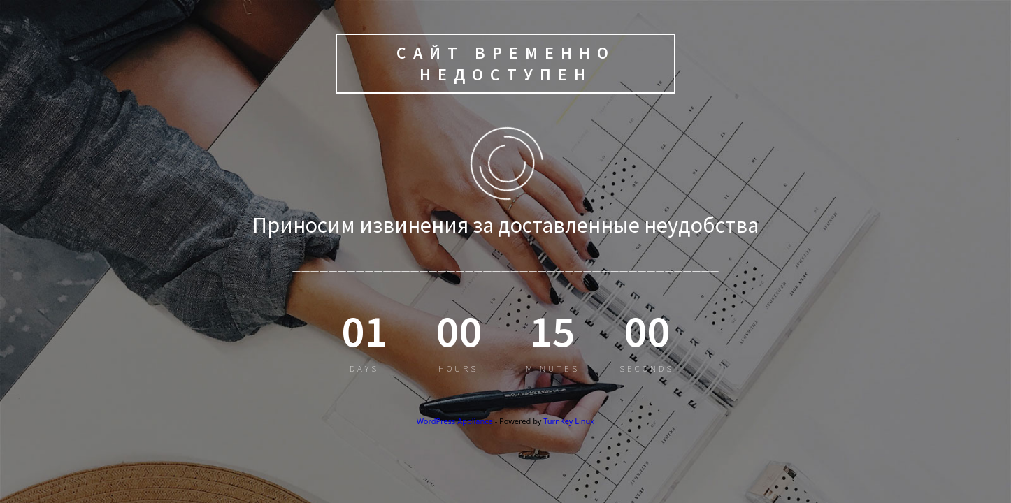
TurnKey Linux (568, 421)
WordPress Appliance (455, 421)
